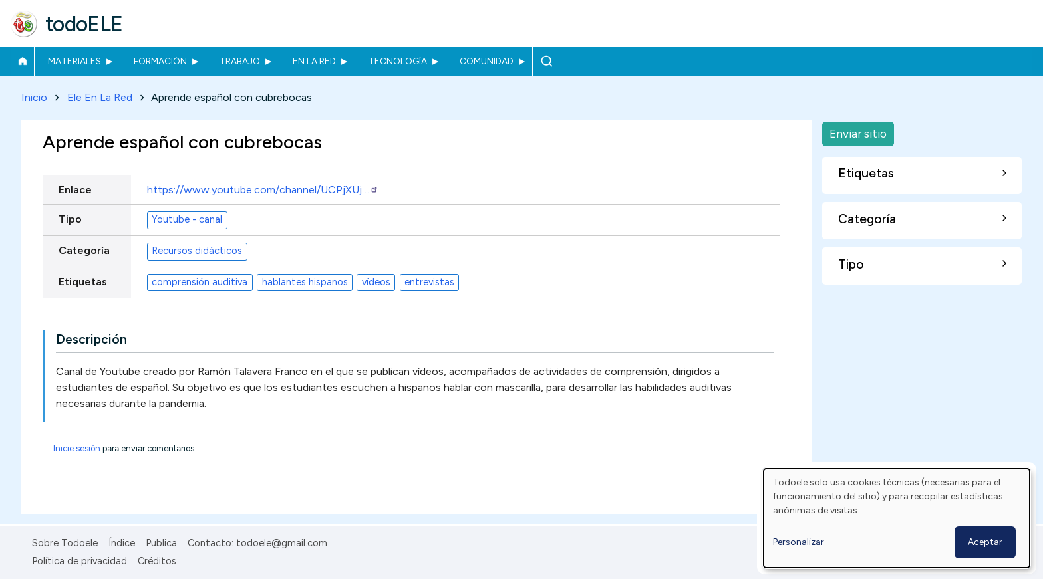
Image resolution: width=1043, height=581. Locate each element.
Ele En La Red (99, 97)
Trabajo (240, 61)
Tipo (70, 219)
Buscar (546, 61)
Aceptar (985, 542)
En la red (314, 61)
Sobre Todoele (65, 543)
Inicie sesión (76, 448)
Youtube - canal (187, 220)
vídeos (376, 283)
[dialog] (897, 518)
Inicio (22, 61)
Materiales (74, 61)
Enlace (75, 189)
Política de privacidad (79, 561)
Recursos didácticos (197, 251)
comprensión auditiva (199, 283)
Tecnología (398, 61)
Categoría (84, 250)
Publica (161, 543)
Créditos (157, 561)
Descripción (91, 339)
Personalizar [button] (798, 542)
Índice (121, 543)
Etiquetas (83, 281)
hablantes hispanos (305, 283)
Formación (160, 61)
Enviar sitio (858, 133)
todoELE (84, 24)
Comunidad (487, 61)
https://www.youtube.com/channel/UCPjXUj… (262, 189)
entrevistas (429, 283)
